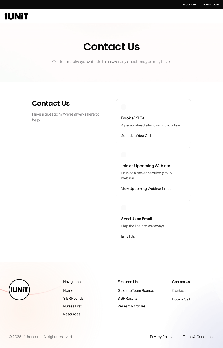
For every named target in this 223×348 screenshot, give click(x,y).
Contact (179, 290)
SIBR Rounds (73, 298)
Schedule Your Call (136, 135)
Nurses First (72, 306)
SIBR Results (127, 298)
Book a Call (181, 299)
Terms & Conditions (198, 336)
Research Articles (131, 306)
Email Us (128, 236)
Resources (71, 314)
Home (68, 290)
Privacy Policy (161, 336)
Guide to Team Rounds (136, 290)
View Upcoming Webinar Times (146, 188)
